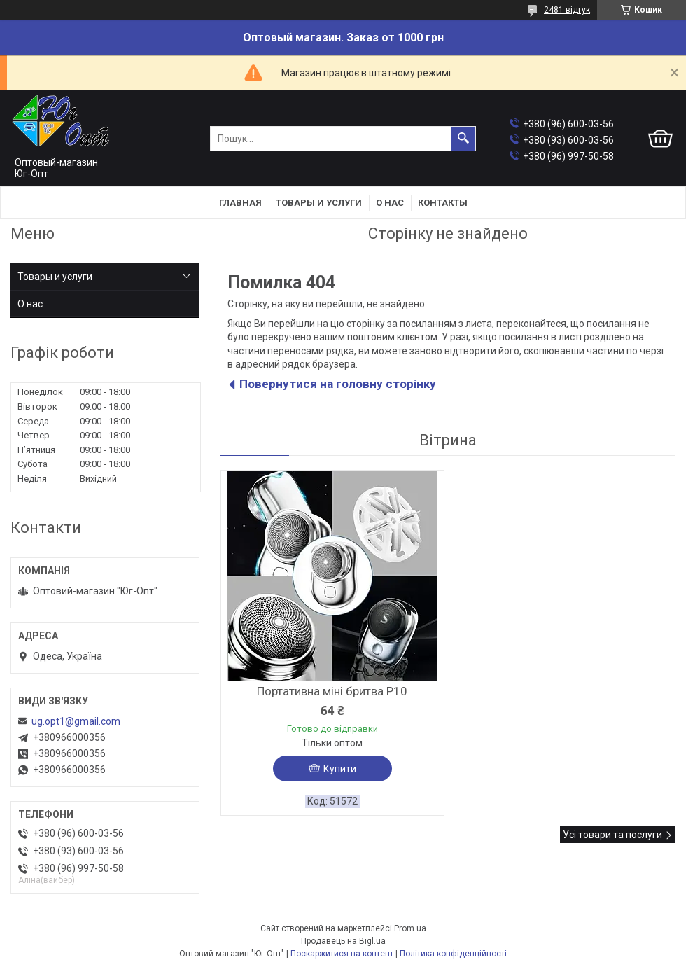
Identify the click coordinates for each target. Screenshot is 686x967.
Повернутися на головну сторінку (337, 384)
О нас (390, 202)
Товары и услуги (319, 202)
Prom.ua (410, 928)
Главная (240, 202)
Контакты (443, 202)
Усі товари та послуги (612, 834)
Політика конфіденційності (453, 954)
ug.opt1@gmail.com (75, 721)
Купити (339, 768)
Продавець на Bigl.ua (343, 941)
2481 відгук (567, 10)
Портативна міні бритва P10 (332, 691)
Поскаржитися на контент (341, 954)
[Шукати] (463, 139)
